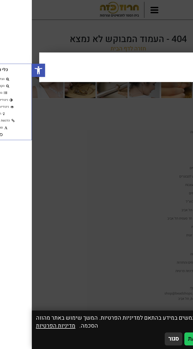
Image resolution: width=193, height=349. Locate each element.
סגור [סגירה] (141, 339)
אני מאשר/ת (170, 339)
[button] (6, 70)
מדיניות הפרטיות (24, 326)
